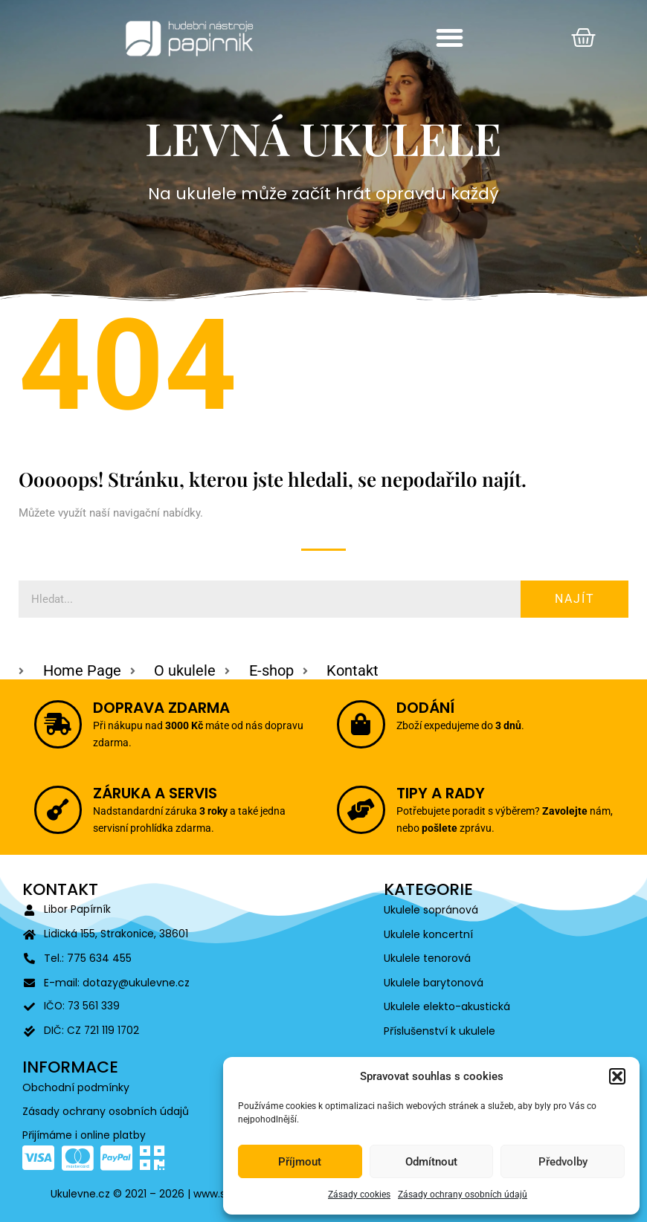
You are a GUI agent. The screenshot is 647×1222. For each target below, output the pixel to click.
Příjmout (299, 1161)
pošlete (467, 823)
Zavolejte (544, 810)
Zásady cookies (359, 1194)
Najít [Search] (575, 599)
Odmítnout (431, 1161)
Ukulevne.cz (82, 1194)
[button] (617, 1076)
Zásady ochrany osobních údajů (462, 1194)
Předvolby (563, 1161)
